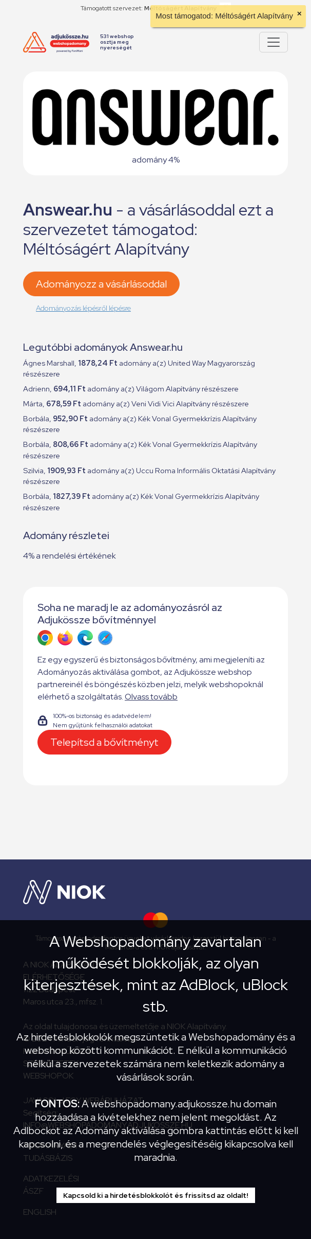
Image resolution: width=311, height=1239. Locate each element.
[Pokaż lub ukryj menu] (273, 42)
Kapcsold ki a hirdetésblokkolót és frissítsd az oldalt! (155, 1195)
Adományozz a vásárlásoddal (101, 284)
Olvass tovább (151, 696)
